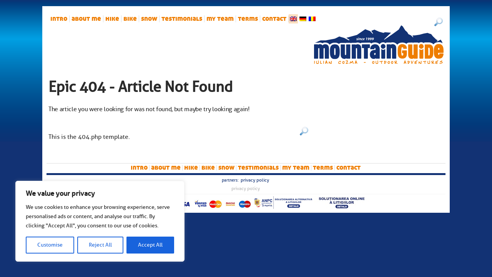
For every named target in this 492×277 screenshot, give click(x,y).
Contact (274, 18)
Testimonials (181, 18)
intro (58, 18)
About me (86, 18)
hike (112, 18)
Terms (248, 18)
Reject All (100, 245)
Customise (50, 245)
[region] (99, 221)
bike (130, 18)
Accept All (150, 245)
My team (220, 18)
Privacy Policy (255, 180)
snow (149, 18)
